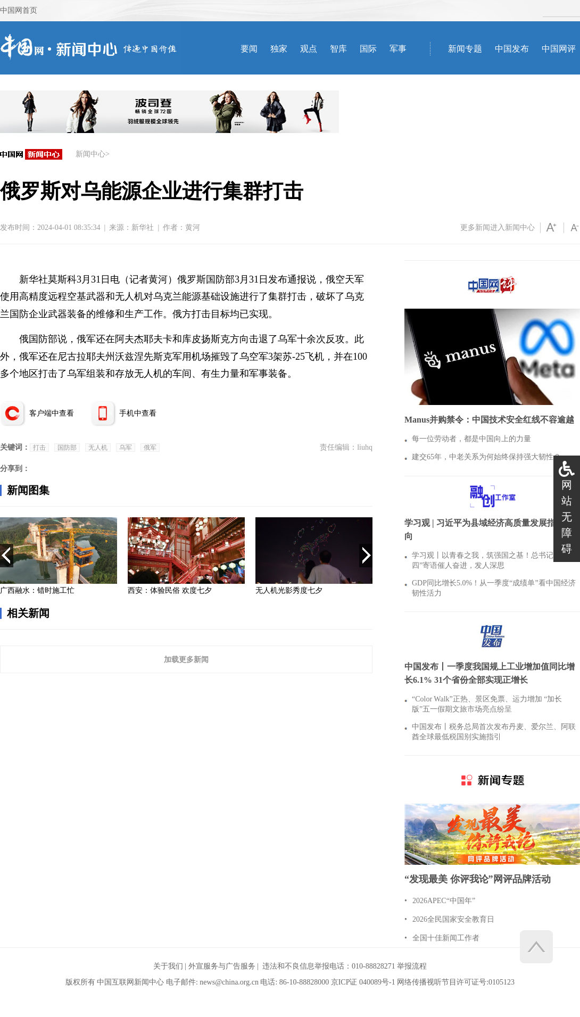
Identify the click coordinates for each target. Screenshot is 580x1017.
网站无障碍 (566, 517)
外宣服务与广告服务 (221, 966)
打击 (39, 447)
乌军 (125, 447)
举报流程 (412, 966)
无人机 (97, 447)
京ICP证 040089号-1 (363, 982)
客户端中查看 (51, 413)
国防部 (67, 447)
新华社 (142, 227)
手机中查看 (137, 413)
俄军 (150, 447)
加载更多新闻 (186, 659)
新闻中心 (90, 154)
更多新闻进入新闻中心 (497, 227)
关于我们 (168, 966)
